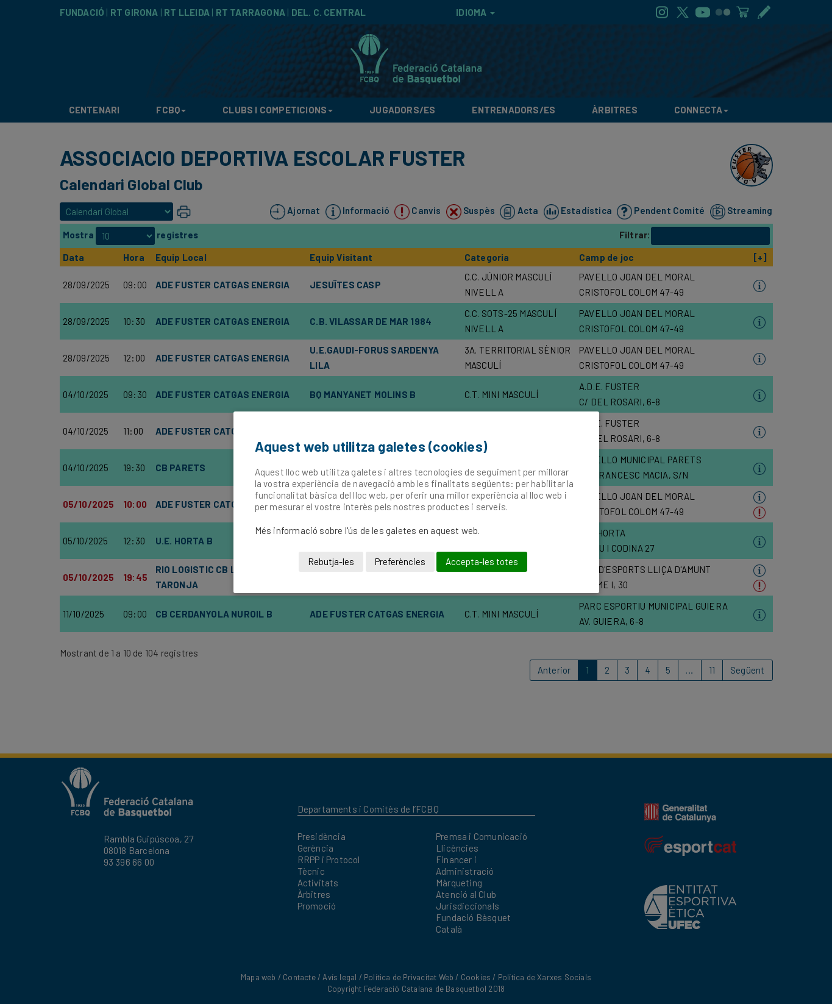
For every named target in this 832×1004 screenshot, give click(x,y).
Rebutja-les (331, 561)
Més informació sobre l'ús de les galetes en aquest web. (367, 530)
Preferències (400, 561)
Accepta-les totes (482, 561)
